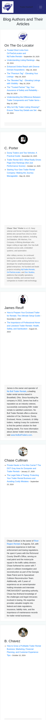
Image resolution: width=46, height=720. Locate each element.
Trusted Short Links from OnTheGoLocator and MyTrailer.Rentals (17, 53)
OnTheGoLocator (13, 272)
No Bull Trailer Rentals (16, 391)
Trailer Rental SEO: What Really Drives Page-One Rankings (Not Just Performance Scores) (24, 163)
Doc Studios (29, 272)
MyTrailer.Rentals (28, 269)
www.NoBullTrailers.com (21, 435)
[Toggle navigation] (40, 7)
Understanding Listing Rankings (21, 60)
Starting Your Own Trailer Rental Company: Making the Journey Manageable (21, 173)
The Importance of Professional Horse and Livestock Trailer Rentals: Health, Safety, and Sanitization (23, 326)
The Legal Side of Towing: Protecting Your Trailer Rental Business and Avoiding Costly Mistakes (23, 478)
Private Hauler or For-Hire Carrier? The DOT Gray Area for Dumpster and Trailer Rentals (24, 468)
